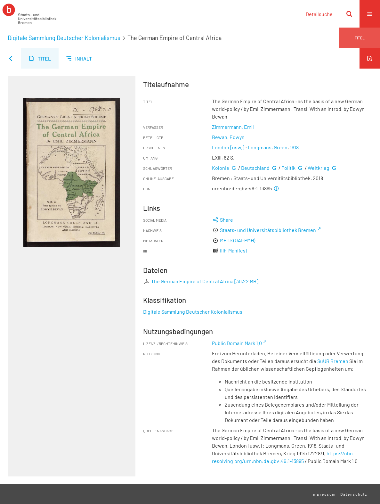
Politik (288, 168)
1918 (294, 147)
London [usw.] (228, 147)
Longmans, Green (267, 147)
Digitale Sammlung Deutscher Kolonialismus (64, 37)
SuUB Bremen (332, 361)
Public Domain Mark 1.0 (237, 343)
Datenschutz (353, 494)
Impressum (323, 494)
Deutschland (255, 168)
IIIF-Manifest (233, 250)
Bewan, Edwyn (228, 137)
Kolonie (220, 168)
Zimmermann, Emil (233, 127)
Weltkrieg (318, 168)
